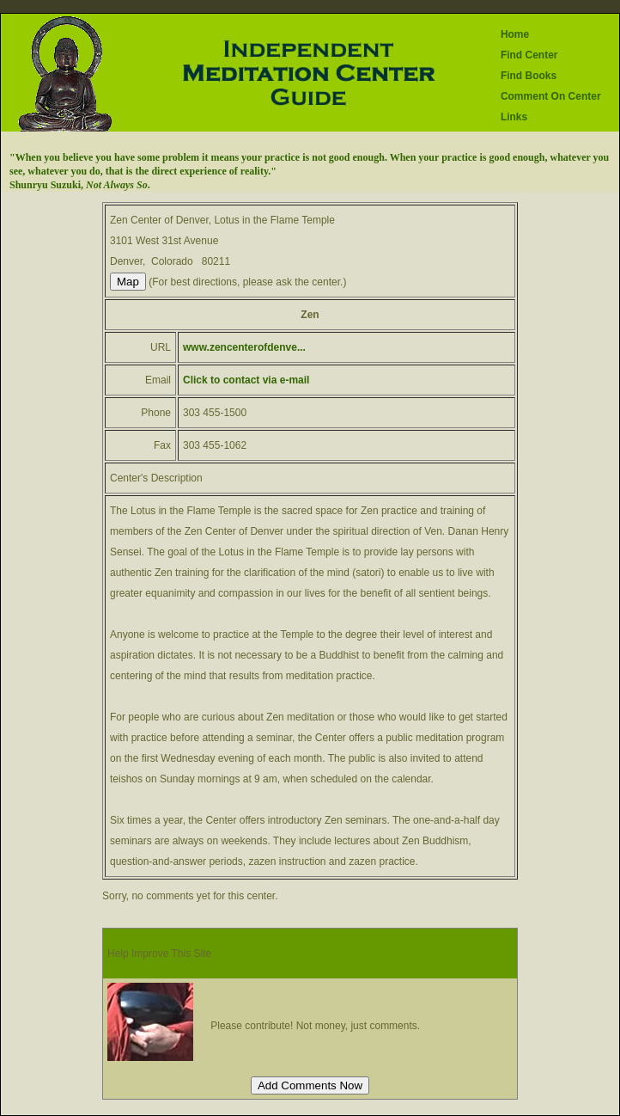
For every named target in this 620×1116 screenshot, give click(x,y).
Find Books (528, 76)
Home (515, 34)
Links (514, 117)
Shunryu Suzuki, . (79, 185)
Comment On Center (551, 96)
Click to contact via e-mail (246, 380)
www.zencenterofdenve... (244, 347)
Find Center (529, 55)
